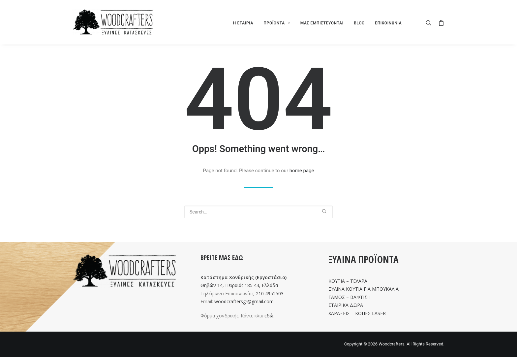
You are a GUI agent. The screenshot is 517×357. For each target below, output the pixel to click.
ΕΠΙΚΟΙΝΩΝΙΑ (388, 23)
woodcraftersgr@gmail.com (244, 301)
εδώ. (269, 315)
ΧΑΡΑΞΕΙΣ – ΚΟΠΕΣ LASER (357, 313)
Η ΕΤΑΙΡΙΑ (243, 23)
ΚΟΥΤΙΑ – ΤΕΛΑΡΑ (347, 281)
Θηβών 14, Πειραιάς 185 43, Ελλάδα (239, 285)
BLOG (359, 23)
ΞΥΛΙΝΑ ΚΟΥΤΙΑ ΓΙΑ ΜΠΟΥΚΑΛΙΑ (363, 289)
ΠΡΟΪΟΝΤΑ (276, 23)
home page (301, 171)
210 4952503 (270, 293)
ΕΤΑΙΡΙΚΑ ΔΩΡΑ (345, 305)
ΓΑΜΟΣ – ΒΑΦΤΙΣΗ (349, 297)
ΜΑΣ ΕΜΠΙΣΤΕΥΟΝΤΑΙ (322, 23)
